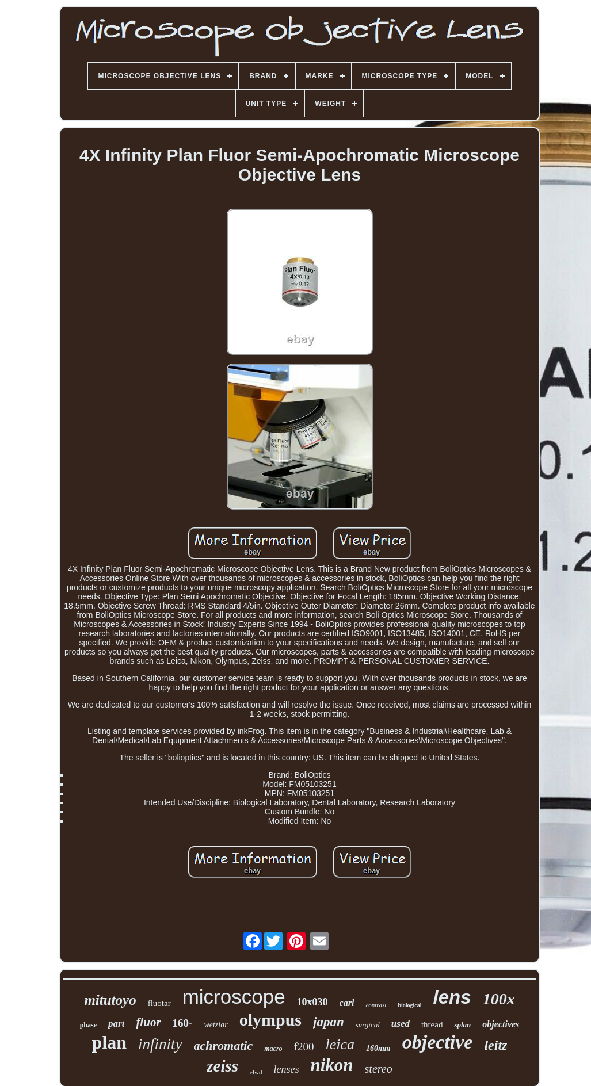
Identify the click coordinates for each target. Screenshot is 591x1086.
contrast (375, 1004)
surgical (368, 1024)
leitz (495, 1045)
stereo (378, 1068)
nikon (331, 1065)
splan (462, 1024)
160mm (378, 1048)
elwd (256, 1072)
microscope (233, 996)
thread (432, 1024)
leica (339, 1044)
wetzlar (215, 1024)
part (116, 1023)
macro (273, 1049)
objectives (500, 1024)
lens (452, 997)
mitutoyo (110, 1000)
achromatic (223, 1045)
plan (109, 1042)
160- (183, 1023)
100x (499, 999)
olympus (270, 1019)
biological (409, 1005)
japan (328, 1022)
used (400, 1023)
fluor (148, 1022)
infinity (160, 1044)
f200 (304, 1047)
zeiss (222, 1066)
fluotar (159, 1003)
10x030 (312, 1002)
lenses (286, 1069)
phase (88, 1025)
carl (347, 1003)
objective (437, 1042)
